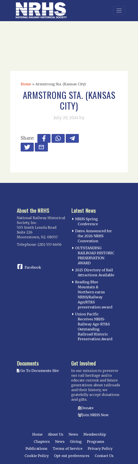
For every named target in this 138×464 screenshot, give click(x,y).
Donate (87, 408)
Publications (36, 448)
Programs (95, 441)
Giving (76, 441)
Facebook (33, 267)
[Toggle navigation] (119, 10)
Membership (94, 434)
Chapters (42, 441)
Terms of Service (67, 448)
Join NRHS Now (95, 415)
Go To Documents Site (38, 370)
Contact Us (104, 456)
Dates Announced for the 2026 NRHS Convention (93, 236)
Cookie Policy (37, 456)
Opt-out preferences (71, 456)
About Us (55, 434)
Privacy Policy (100, 448)
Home (26, 84)
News (73, 434)
